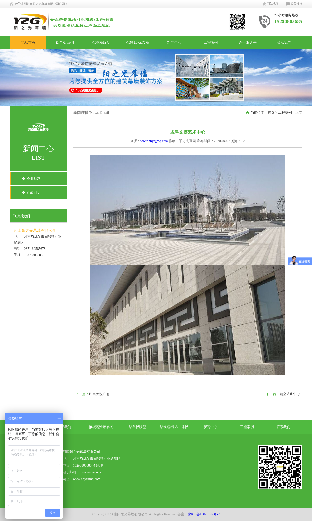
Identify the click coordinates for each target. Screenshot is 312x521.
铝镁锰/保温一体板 (174, 427)
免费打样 (294, 4)
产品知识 (33, 192)
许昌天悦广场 (99, 394)
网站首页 (28, 42)
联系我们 (284, 42)
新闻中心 (174, 42)
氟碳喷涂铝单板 (101, 427)
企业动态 (33, 179)
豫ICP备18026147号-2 (204, 514)
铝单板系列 (65, 42)
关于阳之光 (247, 42)
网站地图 (271, 4)
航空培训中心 (290, 394)
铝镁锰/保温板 (137, 42)
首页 (271, 112)
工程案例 (211, 42)
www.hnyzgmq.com (154, 141)
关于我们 (64, 427)
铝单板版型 (101, 42)
